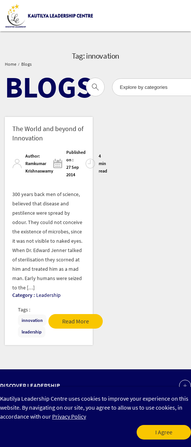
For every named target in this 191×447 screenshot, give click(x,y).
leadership (32, 332)
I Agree (164, 432)
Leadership (48, 295)
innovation (32, 320)
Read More (75, 321)
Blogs (26, 64)
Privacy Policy (69, 416)
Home (10, 64)
